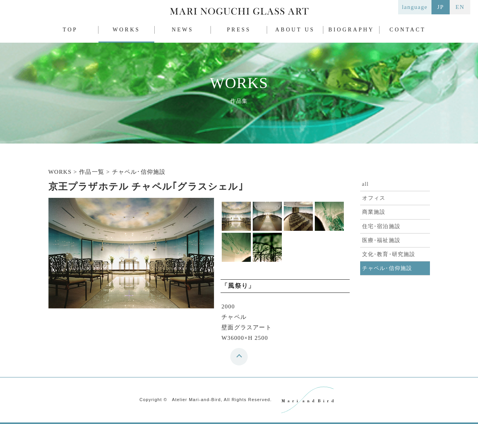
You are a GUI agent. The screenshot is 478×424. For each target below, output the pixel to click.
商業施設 (374, 212)
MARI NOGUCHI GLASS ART (239, 13)
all (365, 184)
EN (460, 7)
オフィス (374, 198)
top (240, 359)
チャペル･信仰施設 (387, 268)
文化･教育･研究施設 (389, 254)
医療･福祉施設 (381, 240)
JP (440, 7)
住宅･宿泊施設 (381, 226)
